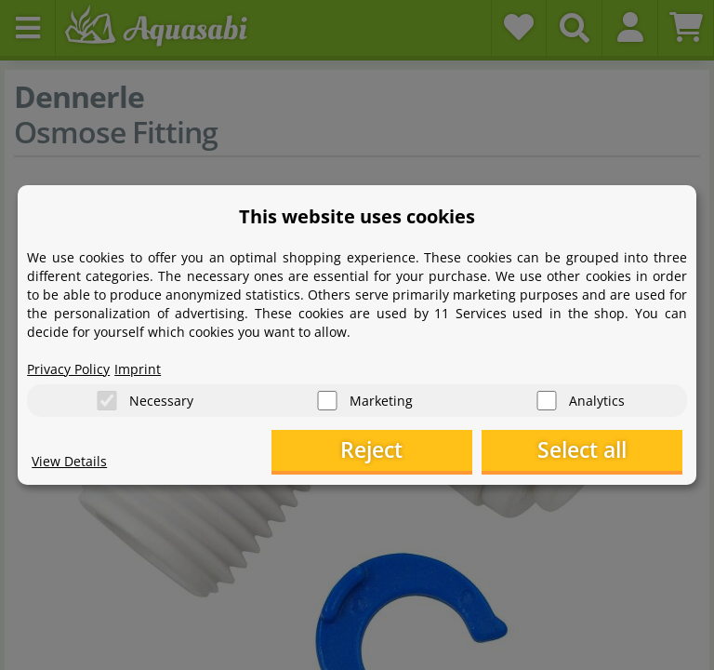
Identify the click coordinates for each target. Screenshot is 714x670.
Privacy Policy (68, 368)
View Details (69, 461)
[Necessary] (107, 399)
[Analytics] (546, 399)
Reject (394, 451)
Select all (589, 451)
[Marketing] (327, 399)
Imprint (137, 368)
